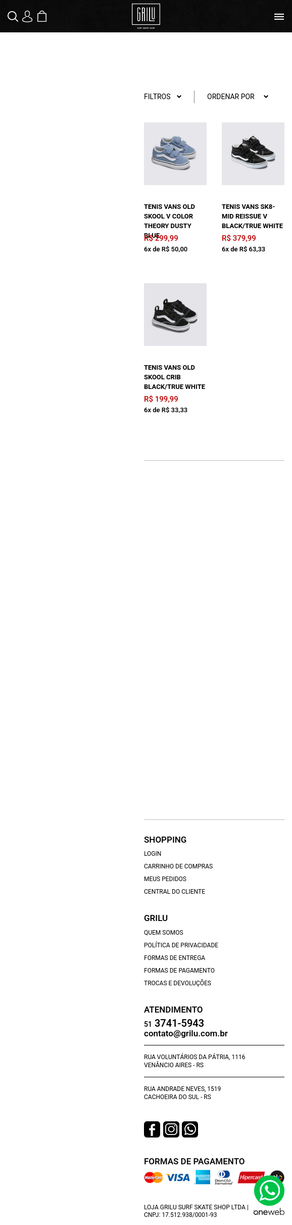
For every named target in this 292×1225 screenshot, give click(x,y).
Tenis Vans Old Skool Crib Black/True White (174, 377)
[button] (14, 16)
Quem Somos (163, 932)
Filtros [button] (163, 97)
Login (152, 853)
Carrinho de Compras (178, 866)
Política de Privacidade (181, 945)
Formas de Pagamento (179, 970)
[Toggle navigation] (279, 17)
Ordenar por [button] (238, 97)
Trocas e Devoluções (177, 983)
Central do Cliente (174, 891)
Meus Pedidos (165, 879)
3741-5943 (174, 1024)
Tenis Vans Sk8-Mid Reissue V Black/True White (252, 216)
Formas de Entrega (174, 958)
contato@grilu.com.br (186, 1033)
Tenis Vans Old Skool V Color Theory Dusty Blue (169, 221)
